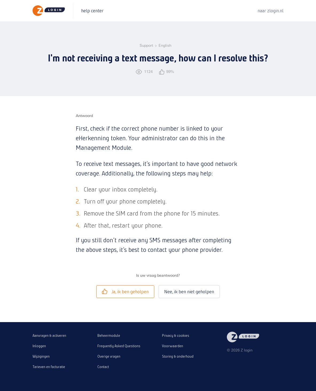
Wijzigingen (41, 356)
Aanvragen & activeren (49, 335)
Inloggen (39, 345)
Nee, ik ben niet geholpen (189, 291)
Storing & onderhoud (177, 356)
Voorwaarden (172, 345)
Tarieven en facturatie (49, 366)
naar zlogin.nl (270, 10)
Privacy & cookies (175, 335)
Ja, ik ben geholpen (125, 291)
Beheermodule (108, 335)
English (165, 45)
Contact (103, 366)
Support (146, 45)
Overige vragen (108, 356)
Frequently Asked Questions (118, 345)
